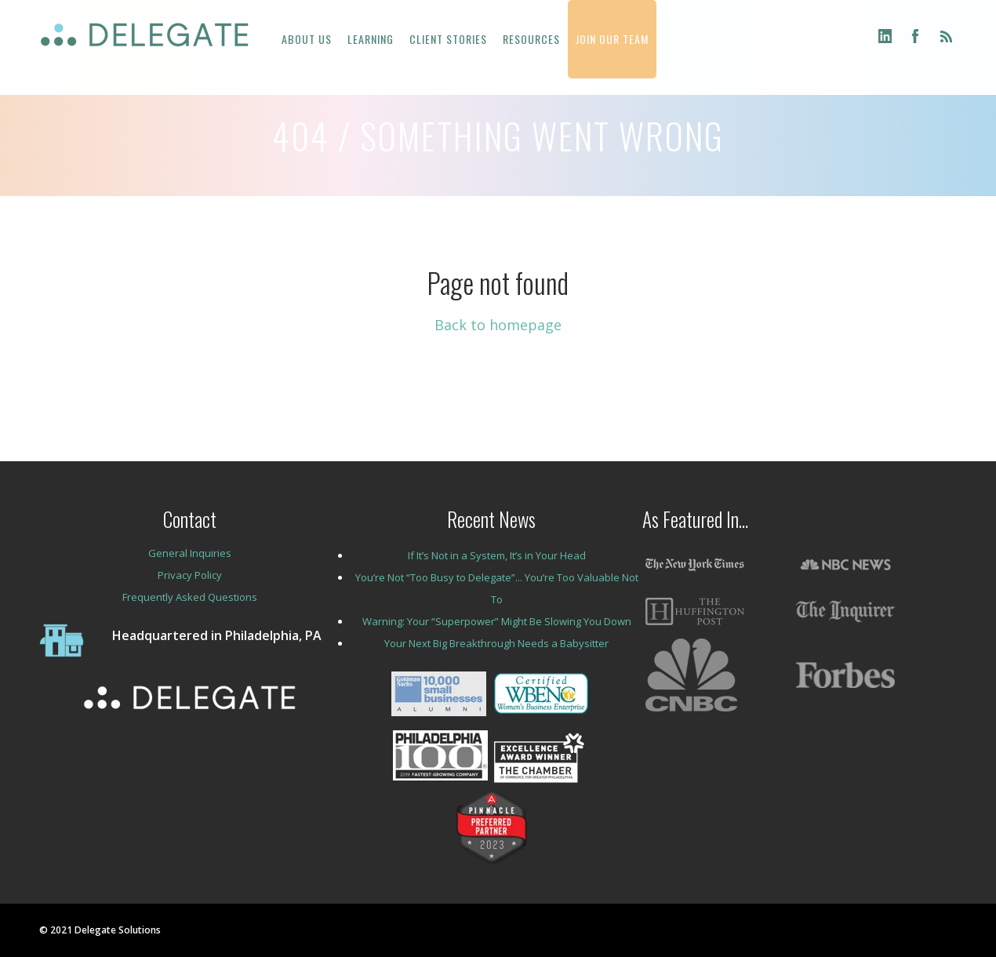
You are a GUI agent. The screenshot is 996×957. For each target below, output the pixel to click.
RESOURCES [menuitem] (531, 39)
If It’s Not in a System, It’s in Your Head (497, 555)
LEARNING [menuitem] (370, 39)
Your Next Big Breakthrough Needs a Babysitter (496, 643)
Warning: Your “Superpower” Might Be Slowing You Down (496, 621)
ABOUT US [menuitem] (307, 39)
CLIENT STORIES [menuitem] (448, 39)
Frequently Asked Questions (189, 597)
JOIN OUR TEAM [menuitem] (612, 39)
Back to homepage (498, 324)
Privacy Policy (190, 575)
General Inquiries (189, 553)
